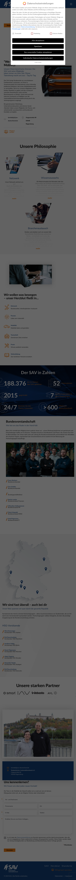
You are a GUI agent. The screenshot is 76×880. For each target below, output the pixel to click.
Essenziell (16, 33)
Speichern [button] (38, 46)
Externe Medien (56, 33)
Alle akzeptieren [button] (38, 40)
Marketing (35, 33)
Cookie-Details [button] (38, 62)
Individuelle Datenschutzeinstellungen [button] (38, 58)
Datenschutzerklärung (28, 27)
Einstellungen (16, 29)
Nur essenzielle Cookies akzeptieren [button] (38, 52)
